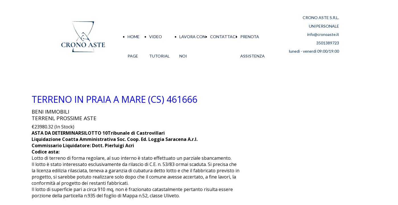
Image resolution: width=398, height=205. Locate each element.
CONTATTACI (223, 36)
